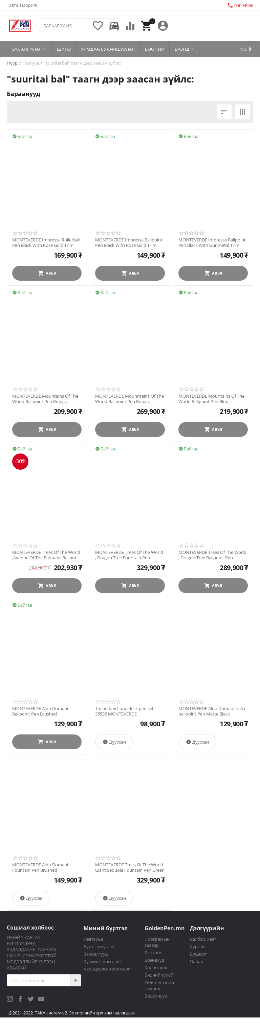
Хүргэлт (198, 946)
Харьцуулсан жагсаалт (107, 969)
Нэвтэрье (93, 939)
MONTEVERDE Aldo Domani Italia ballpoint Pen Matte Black (211, 711)
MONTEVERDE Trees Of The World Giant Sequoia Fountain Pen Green (130, 867)
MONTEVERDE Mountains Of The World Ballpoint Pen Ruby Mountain (45, 399)
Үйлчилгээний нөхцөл (159, 985)
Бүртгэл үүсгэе (99, 946)
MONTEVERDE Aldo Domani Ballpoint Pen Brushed (40, 711)
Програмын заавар (157, 942)
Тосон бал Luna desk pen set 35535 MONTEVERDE (124, 711)
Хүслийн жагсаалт (102, 961)
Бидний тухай (159, 975)
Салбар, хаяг (203, 939)
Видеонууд (156, 996)
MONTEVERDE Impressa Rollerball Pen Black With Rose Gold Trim (46, 242)
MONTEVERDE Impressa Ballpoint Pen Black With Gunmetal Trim (212, 242)
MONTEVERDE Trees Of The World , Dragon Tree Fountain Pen (129, 555)
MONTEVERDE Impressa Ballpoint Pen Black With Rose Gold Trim (128, 242)
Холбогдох (156, 967)
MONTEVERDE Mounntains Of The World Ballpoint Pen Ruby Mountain (129, 399)
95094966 (240, 5)
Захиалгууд (96, 954)
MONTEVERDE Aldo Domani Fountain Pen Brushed (40, 867)
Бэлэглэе (153, 953)
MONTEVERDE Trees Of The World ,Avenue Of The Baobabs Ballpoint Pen (46, 555)
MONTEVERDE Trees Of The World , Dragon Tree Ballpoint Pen (212, 555)
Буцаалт (198, 954)
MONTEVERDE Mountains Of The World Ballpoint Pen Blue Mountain (211, 399)
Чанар (196, 961)
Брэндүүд (154, 960)
